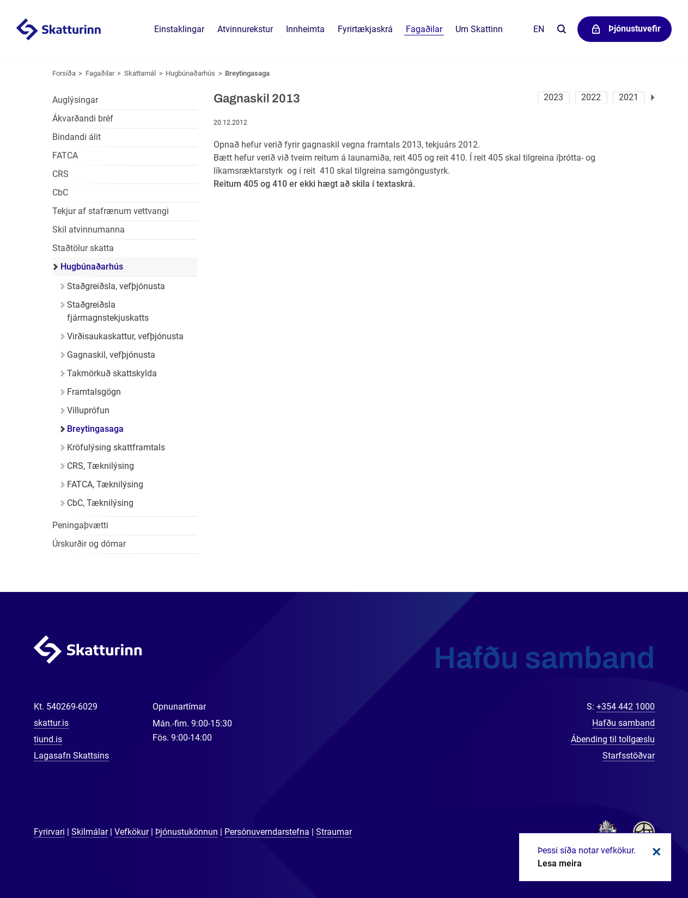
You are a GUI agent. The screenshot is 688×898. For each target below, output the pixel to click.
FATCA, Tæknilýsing (105, 484)
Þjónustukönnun (186, 832)
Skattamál (140, 73)
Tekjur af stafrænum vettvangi (110, 211)
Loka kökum (654, 851)
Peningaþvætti (80, 525)
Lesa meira (560, 863)
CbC (60, 192)
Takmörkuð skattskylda (112, 373)
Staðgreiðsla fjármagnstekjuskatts (108, 311)
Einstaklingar (179, 29)
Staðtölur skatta (83, 248)
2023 (553, 97)
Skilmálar (89, 832)
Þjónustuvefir (634, 28)
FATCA (65, 155)
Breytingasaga (247, 73)
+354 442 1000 (625, 706)
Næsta (653, 97)
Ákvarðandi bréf (82, 118)
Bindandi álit (76, 137)
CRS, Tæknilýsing (100, 466)
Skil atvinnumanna (88, 229)
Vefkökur (131, 832)
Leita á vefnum (561, 29)
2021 (628, 97)
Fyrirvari (49, 832)
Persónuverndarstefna (266, 832)
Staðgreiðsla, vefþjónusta (116, 286)
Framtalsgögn (94, 392)
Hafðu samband (623, 723)
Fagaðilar (100, 73)
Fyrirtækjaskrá (365, 29)
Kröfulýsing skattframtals (116, 447)
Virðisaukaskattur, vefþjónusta (125, 336)
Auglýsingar (75, 100)
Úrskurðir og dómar (89, 544)
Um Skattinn (479, 29)
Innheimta (305, 29)
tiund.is (48, 739)
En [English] (538, 29)
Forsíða (64, 73)
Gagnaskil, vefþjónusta (111, 355)
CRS (60, 174)
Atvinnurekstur (245, 29)
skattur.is (51, 723)
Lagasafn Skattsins (71, 755)
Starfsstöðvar (628, 755)
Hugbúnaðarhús (190, 73)
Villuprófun (88, 410)
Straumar (334, 832)
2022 (591, 97)
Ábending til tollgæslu (613, 739)
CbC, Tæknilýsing (100, 503)
